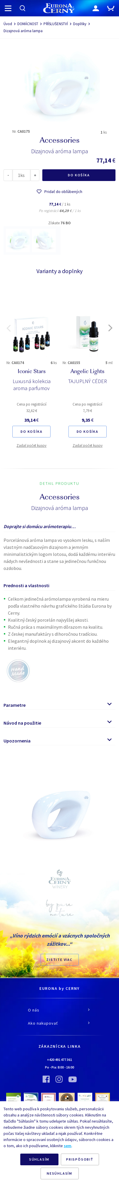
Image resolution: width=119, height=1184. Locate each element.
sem (67, 1145)
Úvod (8, 23)
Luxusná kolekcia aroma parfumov (32, 385)
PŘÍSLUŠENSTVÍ (55, 23)
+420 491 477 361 (59, 1059)
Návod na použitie (22, 723)
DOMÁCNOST (27, 23)
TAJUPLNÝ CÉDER (87, 381)
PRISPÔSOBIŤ (79, 1159)
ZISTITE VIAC (59, 959)
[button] (9, 328)
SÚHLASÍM (39, 1159)
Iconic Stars (32, 372)
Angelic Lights (87, 372)
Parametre (15, 705)
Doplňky (79, 23)
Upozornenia (17, 741)
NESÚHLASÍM (59, 1173)
